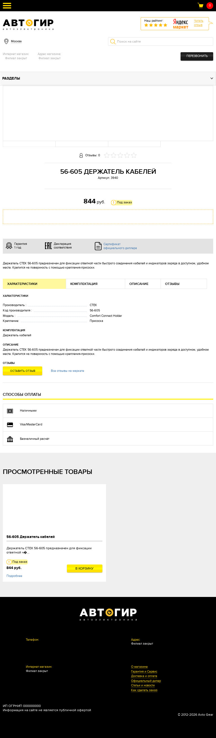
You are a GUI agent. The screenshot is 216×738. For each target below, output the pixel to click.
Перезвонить (197, 56)
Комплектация (84, 284)
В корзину (84, 568)
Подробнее (14, 576)
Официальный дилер (146, 681)
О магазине (139, 667)
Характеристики (22, 284)
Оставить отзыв (22, 371)
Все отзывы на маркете (67, 371)
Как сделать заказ (144, 690)
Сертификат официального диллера (120, 246)
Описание (138, 284)
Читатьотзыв (198, 23)
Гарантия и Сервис (144, 671)
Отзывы (172, 284)
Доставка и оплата (144, 676)
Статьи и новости (143, 685)
